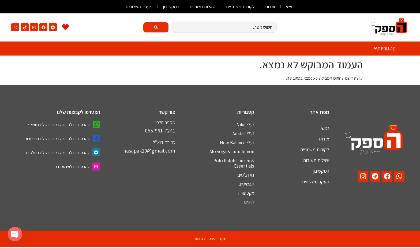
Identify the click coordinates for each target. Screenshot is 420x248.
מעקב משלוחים (137, 6)
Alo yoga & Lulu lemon (231, 152)
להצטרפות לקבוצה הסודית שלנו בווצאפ (59, 125)
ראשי (292, 6)
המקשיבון (170, 6)
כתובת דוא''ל (164, 142)
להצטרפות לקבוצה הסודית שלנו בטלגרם (58, 153)
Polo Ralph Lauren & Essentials (233, 163)
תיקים (249, 203)
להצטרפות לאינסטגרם (72, 166)
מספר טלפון (165, 122)
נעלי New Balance (237, 143)
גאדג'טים (245, 175)
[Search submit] (155, 27)
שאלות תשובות (202, 6)
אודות (272, 6)
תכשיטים (246, 185)
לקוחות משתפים (241, 6)
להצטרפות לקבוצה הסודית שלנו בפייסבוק (57, 139)
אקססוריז (245, 194)
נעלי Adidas (243, 134)
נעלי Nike (245, 124)
